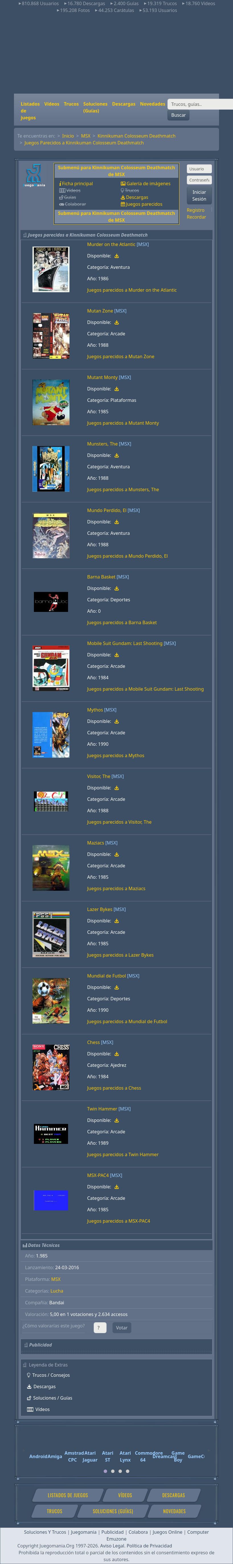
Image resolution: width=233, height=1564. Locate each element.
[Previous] (24, 1448)
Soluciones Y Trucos (45, 1532)
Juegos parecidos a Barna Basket (122, 622)
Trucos (71, 104)
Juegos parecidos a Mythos (115, 755)
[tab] (105, 1471)
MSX (86, 136)
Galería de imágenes (148, 183)
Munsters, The (102, 444)
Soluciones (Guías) (95, 107)
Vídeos (51, 104)
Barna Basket (101, 577)
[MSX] (143, 244)
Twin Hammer (102, 1109)
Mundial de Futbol (106, 976)
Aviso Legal (112, 1546)
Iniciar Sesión (199, 195)
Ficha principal (77, 183)
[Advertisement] (116, 54)
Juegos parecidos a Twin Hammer (123, 1154)
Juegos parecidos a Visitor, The (119, 822)
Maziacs (95, 843)
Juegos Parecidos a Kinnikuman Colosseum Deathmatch (84, 143)
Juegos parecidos (144, 204)
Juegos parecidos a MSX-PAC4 (118, 1221)
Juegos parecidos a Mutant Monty (123, 423)
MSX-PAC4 (98, 1175)
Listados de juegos (30, 111)
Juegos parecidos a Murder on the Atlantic (132, 290)
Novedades (152, 104)
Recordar (196, 217)
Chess (93, 1042)
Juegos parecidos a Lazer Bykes (120, 955)
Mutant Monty (102, 377)
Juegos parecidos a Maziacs (116, 888)
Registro (196, 210)
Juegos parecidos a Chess (114, 1088)
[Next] (209, 1448)
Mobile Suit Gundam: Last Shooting (124, 643)
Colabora (138, 1532)
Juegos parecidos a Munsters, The (123, 489)
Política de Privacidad (149, 1546)
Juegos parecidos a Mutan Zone (120, 356)
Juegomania (84, 1532)
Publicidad (112, 1532)
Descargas (124, 104)
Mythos (95, 710)
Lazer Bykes (99, 909)
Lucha (56, 1291)
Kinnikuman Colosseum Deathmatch (137, 136)
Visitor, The (98, 776)
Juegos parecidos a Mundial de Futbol (127, 1021)
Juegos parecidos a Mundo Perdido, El (127, 556)
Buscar (178, 115)
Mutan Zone (100, 311)
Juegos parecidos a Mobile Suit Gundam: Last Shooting (145, 689)
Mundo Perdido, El (106, 510)
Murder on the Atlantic (111, 244)
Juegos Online (167, 1532)
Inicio (68, 136)
